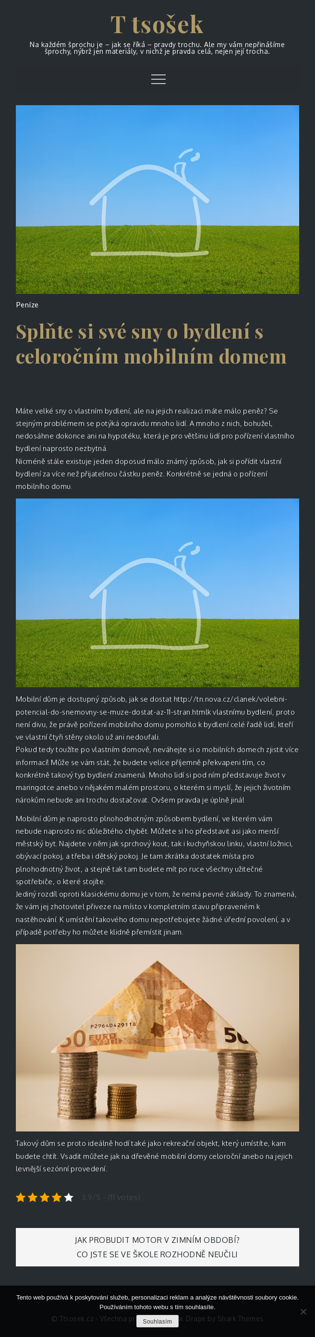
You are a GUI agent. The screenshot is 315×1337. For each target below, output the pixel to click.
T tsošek (157, 23)
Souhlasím (157, 1321)
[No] (303, 1311)
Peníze (27, 304)
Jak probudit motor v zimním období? (157, 1240)
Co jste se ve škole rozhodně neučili (157, 1254)
